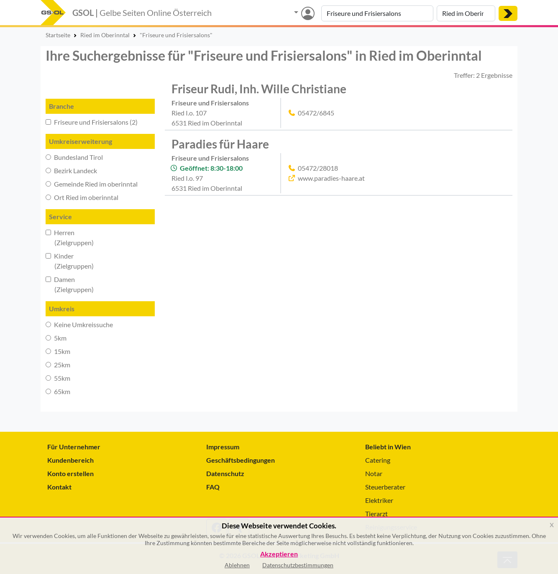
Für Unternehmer (73, 447)
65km (58, 391)
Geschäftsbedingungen (240, 460)
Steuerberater (385, 487)
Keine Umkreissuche (79, 324)
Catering (377, 460)
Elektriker (379, 500)
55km (58, 378)
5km (56, 338)
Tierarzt (376, 514)
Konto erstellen (70, 473)
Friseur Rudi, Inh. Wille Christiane (258, 89)
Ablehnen (237, 565)
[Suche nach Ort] (466, 13)
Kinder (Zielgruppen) (70, 261)
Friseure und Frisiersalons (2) (92, 122)
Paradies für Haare (220, 144)
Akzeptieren (279, 554)
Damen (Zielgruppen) (70, 284)
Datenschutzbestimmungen (297, 565)
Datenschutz (225, 473)
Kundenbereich (70, 460)
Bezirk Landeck (71, 170)
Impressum (222, 447)
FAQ (213, 487)
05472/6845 (316, 113)
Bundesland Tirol (74, 157)
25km (58, 365)
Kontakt (59, 487)
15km (58, 351)
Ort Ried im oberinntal (82, 197)
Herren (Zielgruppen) (70, 237)
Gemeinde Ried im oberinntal (92, 184)
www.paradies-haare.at (331, 178)
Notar (373, 473)
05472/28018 (318, 168)
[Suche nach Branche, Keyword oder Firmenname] (377, 13)
